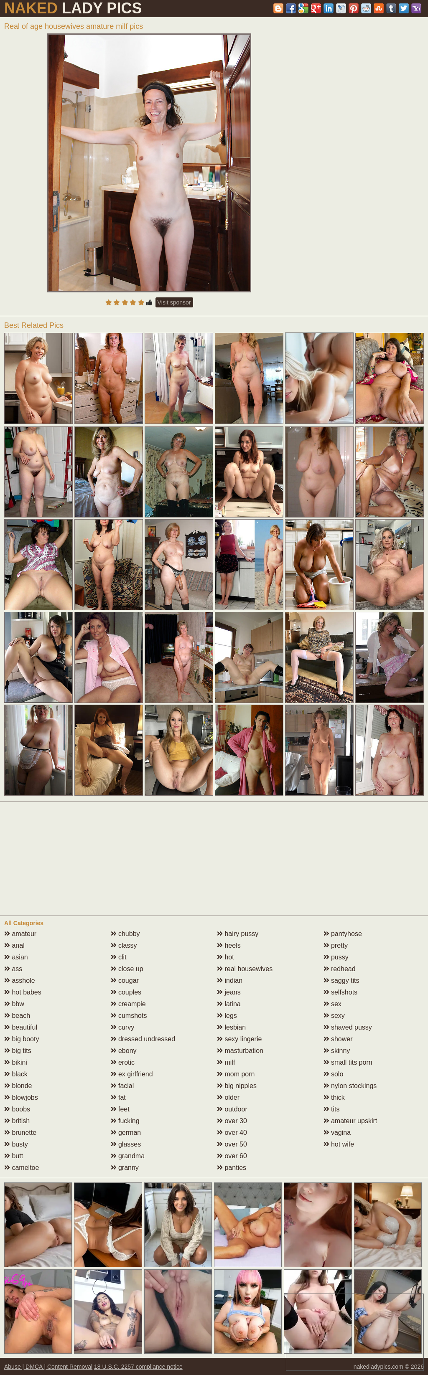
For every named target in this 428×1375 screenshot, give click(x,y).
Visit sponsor (174, 302)
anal (14, 945)
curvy (123, 1027)
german (126, 1132)
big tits (17, 1050)
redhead (340, 968)
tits (332, 1109)
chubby (125, 933)
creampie (128, 1003)
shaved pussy (348, 1027)
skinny (337, 1050)
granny (125, 1167)
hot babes (22, 992)
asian (16, 957)
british (17, 1120)
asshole (19, 980)
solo (334, 1074)
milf (226, 1062)
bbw (14, 1003)
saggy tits (341, 980)
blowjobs (21, 1097)
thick (334, 1097)
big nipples (237, 1085)
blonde (18, 1085)
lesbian (231, 1027)
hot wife (339, 1144)
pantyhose (343, 933)
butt (13, 1155)
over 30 (232, 1120)
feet (120, 1109)
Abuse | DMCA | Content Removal (48, 1366)
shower (338, 1039)
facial (122, 1085)
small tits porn (348, 1062)
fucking (125, 1120)
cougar (125, 980)
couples (126, 992)
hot (225, 957)
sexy (334, 1015)
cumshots (129, 1015)
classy (124, 945)
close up (127, 968)
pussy (336, 957)
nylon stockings (350, 1085)
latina (229, 1003)
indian (229, 980)
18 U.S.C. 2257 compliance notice (138, 1366)
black (16, 1074)
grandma (128, 1155)
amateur (20, 933)
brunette (20, 1132)
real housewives (245, 968)
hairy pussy (237, 933)
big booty (21, 1039)
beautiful (20, 1027)
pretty (336, 945)
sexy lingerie (239, 1039)
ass (13, 968)
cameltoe (21, 1167)
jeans (229, 992)
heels (229, 945)
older (228, 1097)
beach (17, 1015)
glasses (126, 1144)
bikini (15, 1062)
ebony (124, 1050)
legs (227, 1015)
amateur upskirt (350, 1120)
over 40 (232, 1132)
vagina (337, 1132)
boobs (17, 1109)
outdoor (232, 1109)
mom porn (236, 1074)
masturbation (240, 1050)
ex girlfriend (132, 1074)
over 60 (232, 1155)
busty (16, 1144)
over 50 (232, 1144)
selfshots (341, 992)
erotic (123, 1062)
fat (118, 1097)
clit (119, 957)
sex (332, 1003)
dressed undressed (143, 1039)
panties (231, 1167)
